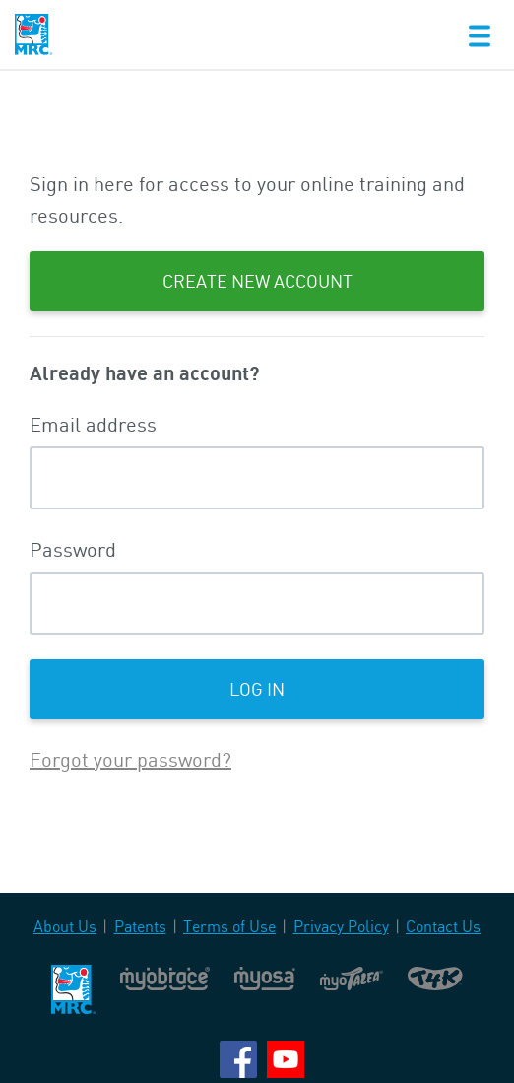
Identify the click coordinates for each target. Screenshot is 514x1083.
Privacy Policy (341, 926)
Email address (93, 424)
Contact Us (443, 926)
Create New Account (257, 281)
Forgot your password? (130, 759)
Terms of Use (229, 926)
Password (73, 549)
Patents (140, 926)
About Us (64, 926)
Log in (257, 689)
